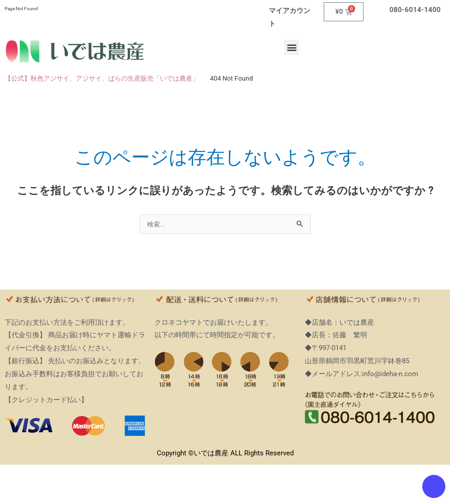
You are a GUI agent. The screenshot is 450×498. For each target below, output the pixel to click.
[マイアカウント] (261, 10)
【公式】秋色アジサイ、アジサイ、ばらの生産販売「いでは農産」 (102, 78)
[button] (291, 47)
